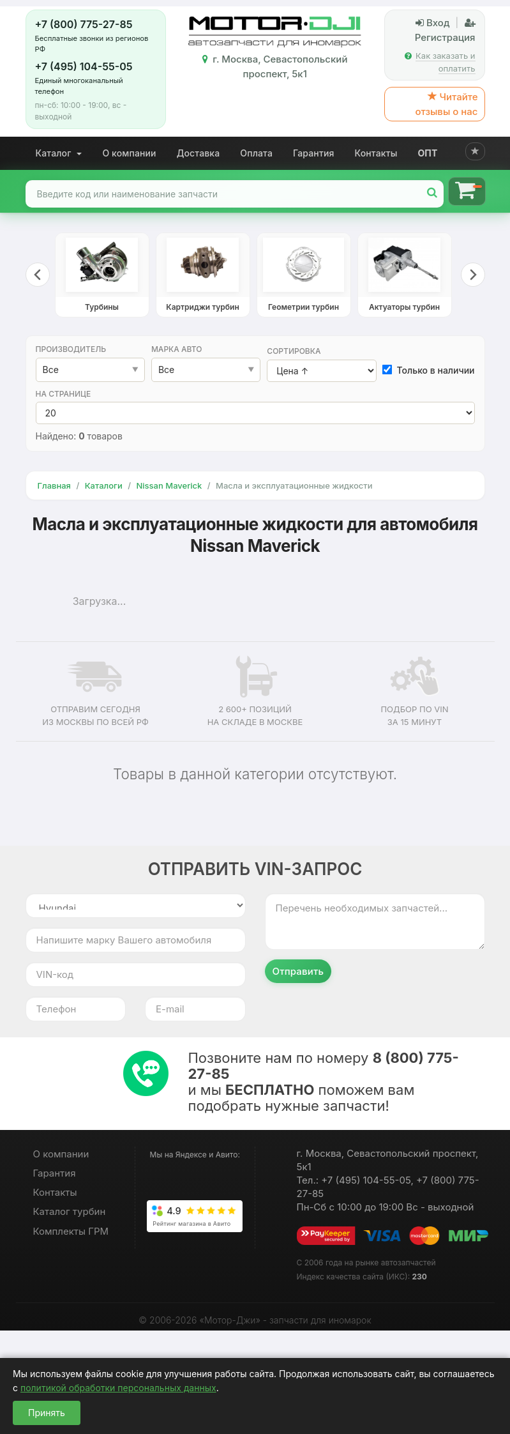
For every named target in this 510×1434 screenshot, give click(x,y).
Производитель (71, 349)
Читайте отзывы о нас (446, 104)
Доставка (198, 153)
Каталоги (104, 485)
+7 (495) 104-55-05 (84, 66)
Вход (432, 23)
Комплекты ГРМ (71, 1231)
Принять (46, 1412)
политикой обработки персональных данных (118, 1387)
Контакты (376, 153)
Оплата (256, 153)
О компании (129, 153)
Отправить (298, 971)
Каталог (59, 153)
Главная (54, 485)
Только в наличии (429, 370)
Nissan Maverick (169, 485)
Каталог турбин (69, 1211)
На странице (63, 394)
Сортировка (293, 351)
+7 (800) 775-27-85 (84, 24)
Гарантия (313, 153)
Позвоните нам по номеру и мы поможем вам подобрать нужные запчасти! (323, 1081)
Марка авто (176, 349)
